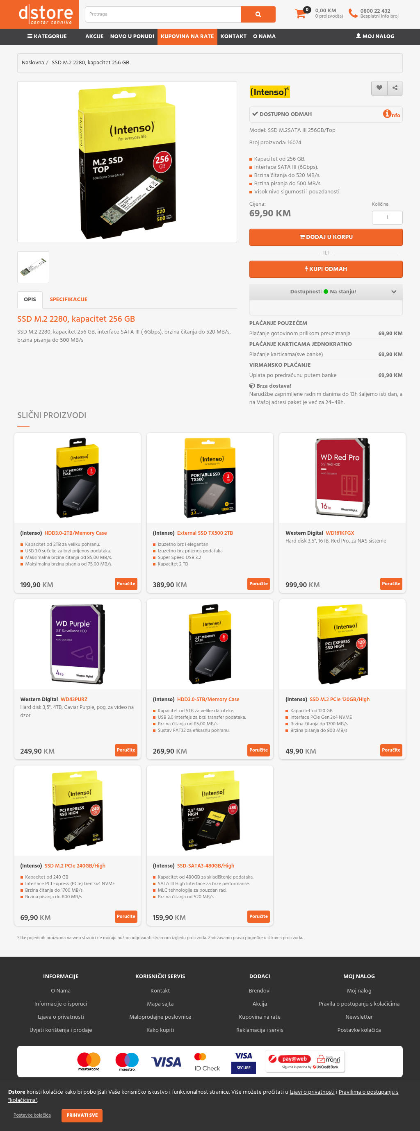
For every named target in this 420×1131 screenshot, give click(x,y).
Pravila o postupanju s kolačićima (359, 1004)
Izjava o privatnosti (61, 1017)
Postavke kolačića (32, 1115)
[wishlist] (379, 88)
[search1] (258, 14)
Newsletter (359, 1017)
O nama (264, 36)
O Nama (61, 991)
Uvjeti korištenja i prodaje (61, 1030)
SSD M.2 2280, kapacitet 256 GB (90, 63)
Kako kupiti (160, 1030)
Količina (380, 204)
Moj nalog (375, 36)
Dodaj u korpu (326, 237)
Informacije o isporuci (60, 1004)
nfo (391, 115)
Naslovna (33, 63)
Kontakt (234, 36)
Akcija (259, 1004)
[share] (395, 88)
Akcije (94, 36)
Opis (30, 299)
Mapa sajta (160, 1004)
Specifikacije (69, 299)
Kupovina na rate (187, 36)
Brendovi (260, 991)
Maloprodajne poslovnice (160, 1017)
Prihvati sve (82, 1115)
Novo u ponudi (132, 36)
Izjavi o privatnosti (312, 1092)
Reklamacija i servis (259, 1030)
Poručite (126, 584)
